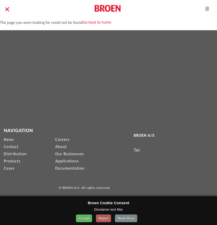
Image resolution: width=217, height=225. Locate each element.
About (61, 146)
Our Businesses (69, 153)
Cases (9, 168)
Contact (11, 146)
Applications (67, 161)
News (9, 139)
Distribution (15, 153)
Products (12, 161)
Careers (62, 139)
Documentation (70, 168)
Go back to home (97, 22)
